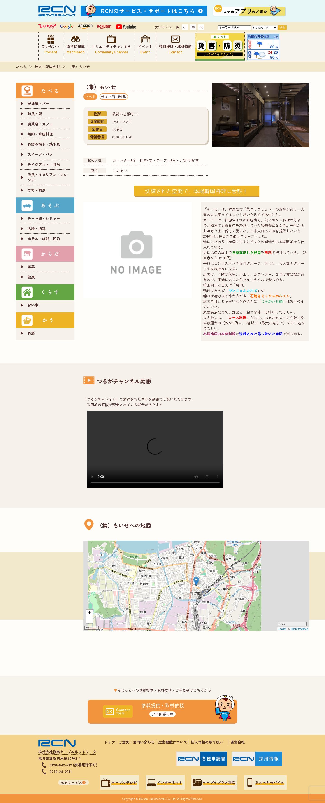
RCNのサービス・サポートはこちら (148, 11)
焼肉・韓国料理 (47, 66)
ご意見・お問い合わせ (136, 742)
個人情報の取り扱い (209, 742)
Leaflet (282, 629)
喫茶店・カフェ (40, 123)
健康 (31, 276)
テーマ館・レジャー (44, 218)
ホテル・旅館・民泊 (44, 238)
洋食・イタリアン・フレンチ (47, 177)
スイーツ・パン (40, 154)
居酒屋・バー (38, 103)
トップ (109, 742)
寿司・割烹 (37, 190)
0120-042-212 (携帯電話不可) (73, 765)
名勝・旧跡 (37, 228)
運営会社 (237, 742)
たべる (21, 66)
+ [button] (89, 613)
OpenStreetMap (299, 629)
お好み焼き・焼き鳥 (44, 144)
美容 (31, 266)
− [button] (89, 619)
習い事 (33, 305)
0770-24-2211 (61, 771)
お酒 (31, 333)
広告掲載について (172, 742)
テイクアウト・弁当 (44, 164)
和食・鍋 (35, 113)
